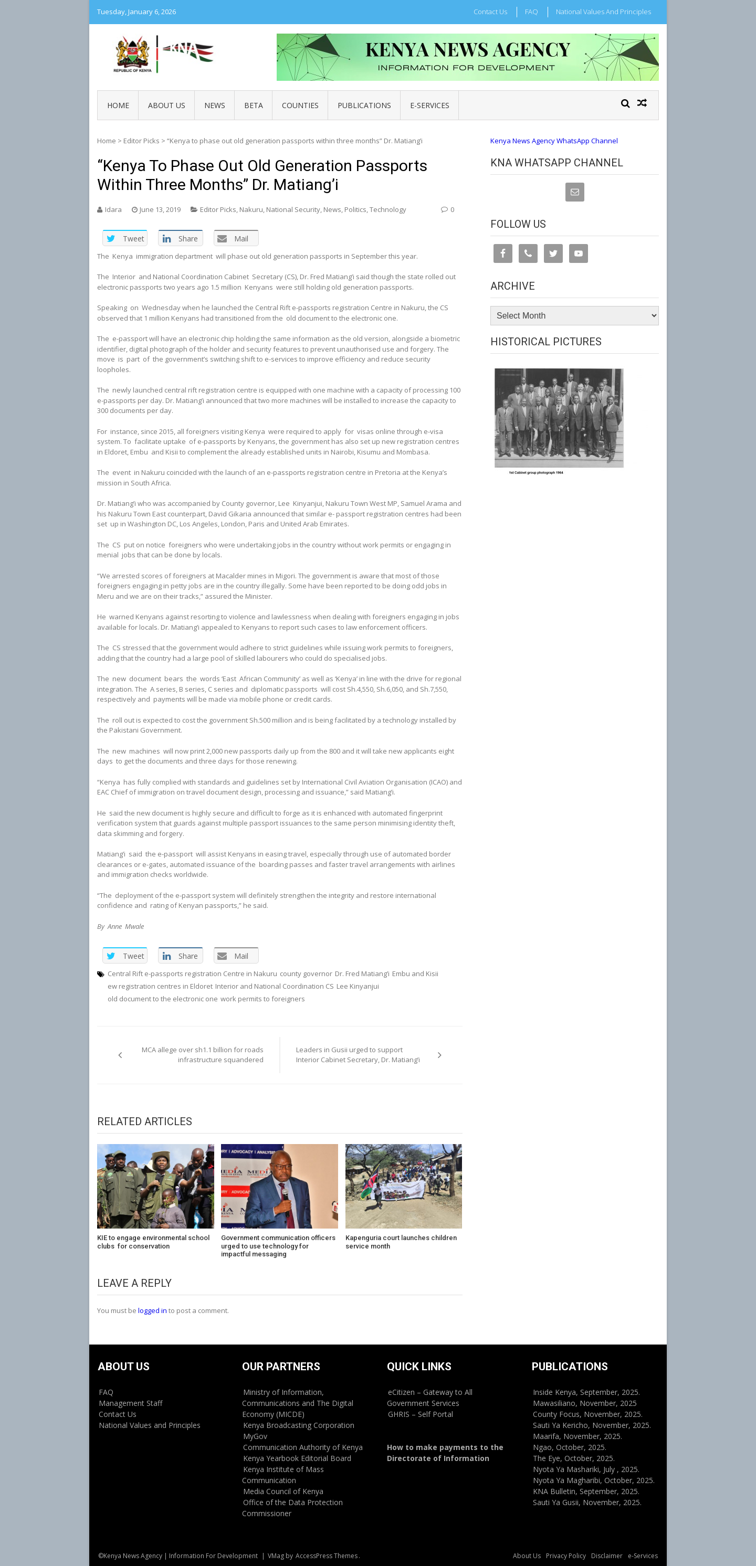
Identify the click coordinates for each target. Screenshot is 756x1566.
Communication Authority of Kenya (303, 1447)
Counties (300, 105)
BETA (253, 105)
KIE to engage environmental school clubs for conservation (153, 1242)
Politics (355, 209)
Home (118, 105)
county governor (306, 973)
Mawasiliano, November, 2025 (585, 1403)
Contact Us (490, 11)
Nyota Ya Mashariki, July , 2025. (586, 1469)
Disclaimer (607, 1555)
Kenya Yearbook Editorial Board (297, 1458)
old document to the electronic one (163, 999)
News (214, 105)
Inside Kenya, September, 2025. (586, 1392)
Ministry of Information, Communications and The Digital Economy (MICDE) (297, 1403)
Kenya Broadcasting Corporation (298, 1425)
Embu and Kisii (415, 973)
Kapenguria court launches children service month (401, 1242)
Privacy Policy (566, 1555)
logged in (152, 1310)
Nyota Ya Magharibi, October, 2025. (594, 1480)
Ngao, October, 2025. (569, 1447)
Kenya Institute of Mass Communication (283, 1474)
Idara (113, 209)
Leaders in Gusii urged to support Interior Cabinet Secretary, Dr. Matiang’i (358, 1055)
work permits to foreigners (262, 999)
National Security (293, 209)
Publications (364, 105)
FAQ (531, 11)
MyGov (255, 1436)
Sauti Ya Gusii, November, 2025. (587, 1502)
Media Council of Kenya (283, 1491)
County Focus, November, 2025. (588, 1414)
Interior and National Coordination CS (274, 986)
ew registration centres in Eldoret (160, 986)
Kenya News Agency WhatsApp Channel (554, 140)
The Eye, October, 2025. (574, 1458)
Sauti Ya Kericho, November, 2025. (592, 1425)
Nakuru (251, 209)
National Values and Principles (603, 11)
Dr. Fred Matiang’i (362, 973)
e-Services (429, 105)
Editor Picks (141, 140)
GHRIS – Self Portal (420, 1414)
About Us (166, 105)
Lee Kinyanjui (358, 986)
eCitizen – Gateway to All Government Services (429, 1397)
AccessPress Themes (327, 1555)
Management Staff (130, 1403)
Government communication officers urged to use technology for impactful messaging (278, 1246)
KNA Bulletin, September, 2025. (586, 1491)
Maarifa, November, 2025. (577, 1436)
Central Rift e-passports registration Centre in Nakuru (192, 973)
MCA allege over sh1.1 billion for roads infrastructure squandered (203, 1055)
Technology (388, 209)
